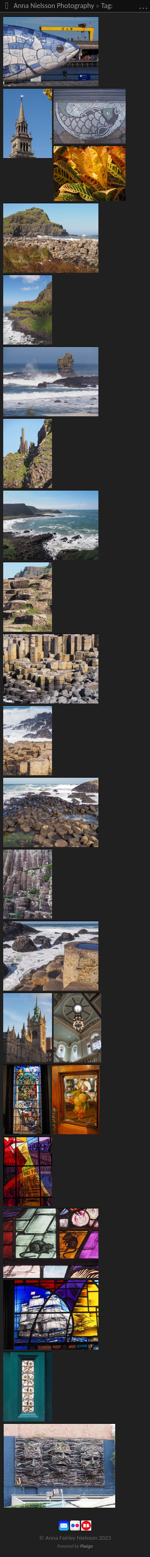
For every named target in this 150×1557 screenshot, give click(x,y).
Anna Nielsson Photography (54, 5)
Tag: (107, 5)
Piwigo (86, 1546)
